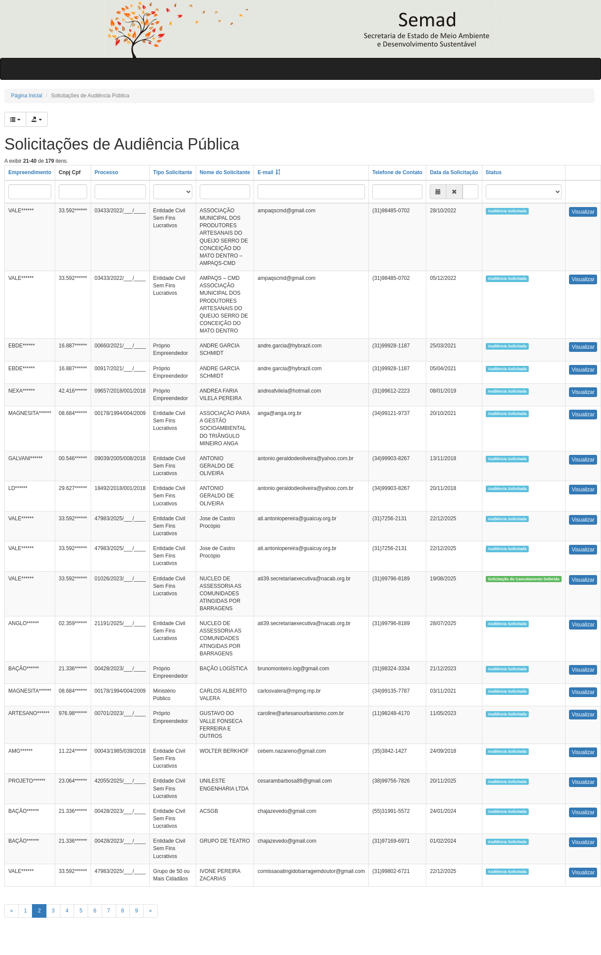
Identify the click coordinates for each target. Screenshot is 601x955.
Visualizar (583, 212)
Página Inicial (26, 96)
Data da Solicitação (454, 172)
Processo (106, 172)
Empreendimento (29, 172)
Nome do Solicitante (225, 172)
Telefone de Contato (397, 172)
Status (494, 172)
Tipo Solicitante (172, 172)
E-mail (265, 172)
